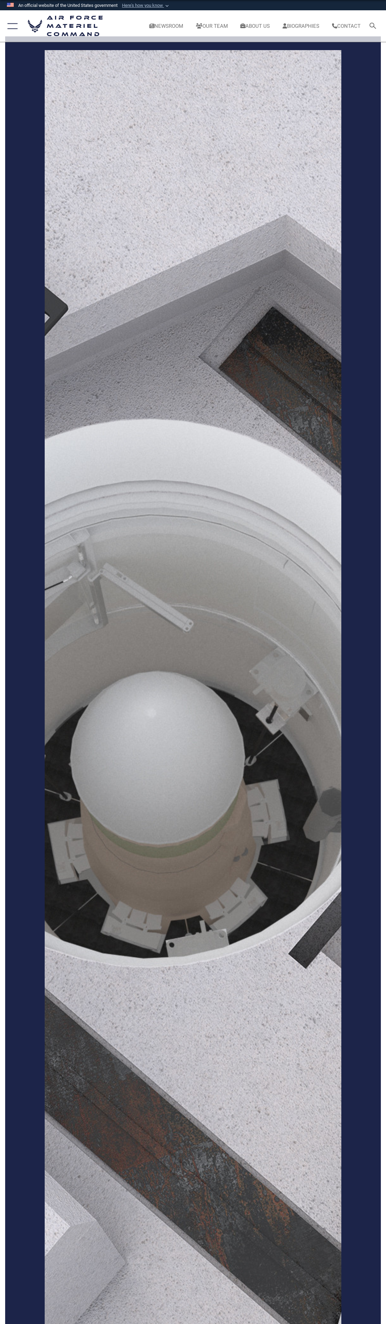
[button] (146, 5)
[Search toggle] (374, 26)
